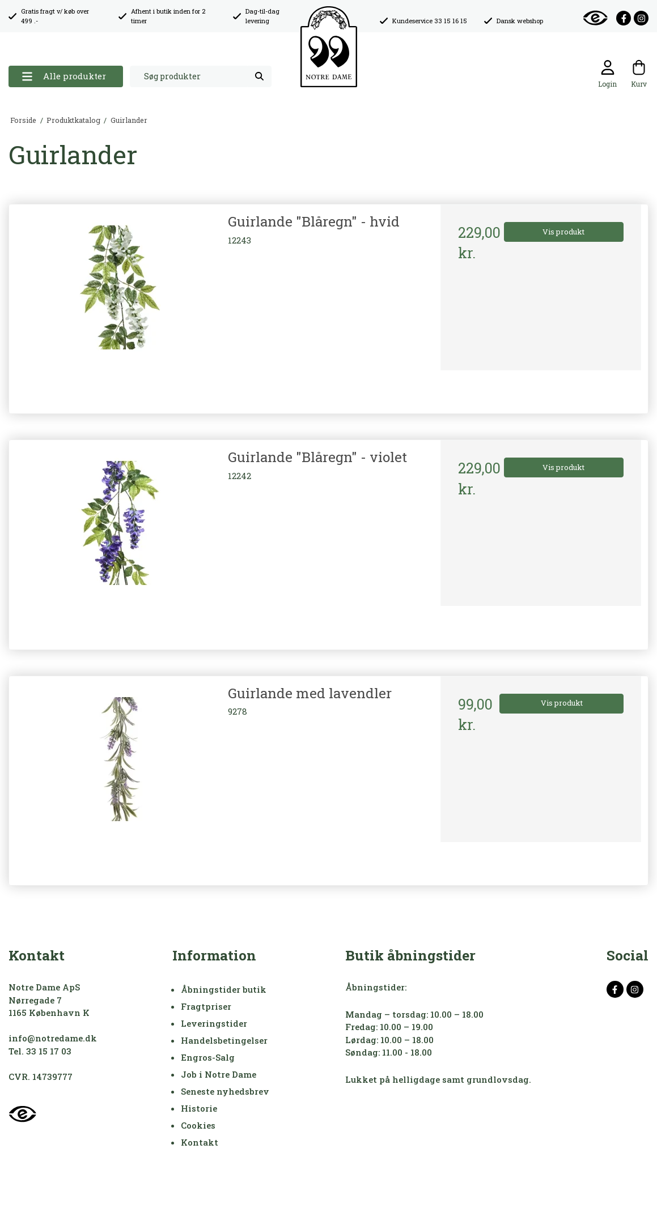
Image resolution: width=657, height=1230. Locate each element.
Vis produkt (563, 232)
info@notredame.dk (53, 1038)
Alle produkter (64, 76)
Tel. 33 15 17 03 (40, 1051)
